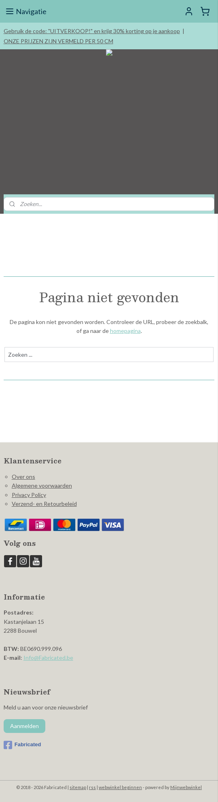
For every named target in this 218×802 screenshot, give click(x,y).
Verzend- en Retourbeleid (44, 503)
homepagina (125, 330)
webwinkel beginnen (120, 787)
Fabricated (22, 745)
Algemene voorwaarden (42, 485)
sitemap (78, 787)
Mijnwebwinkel (186, 787)
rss (92, 787)
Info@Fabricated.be (48, 657)
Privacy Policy (29, 494)
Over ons (23, 476)
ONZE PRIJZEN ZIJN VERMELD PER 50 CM (58, 41)
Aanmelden (24, 725)
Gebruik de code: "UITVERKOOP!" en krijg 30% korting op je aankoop (92, 30)
